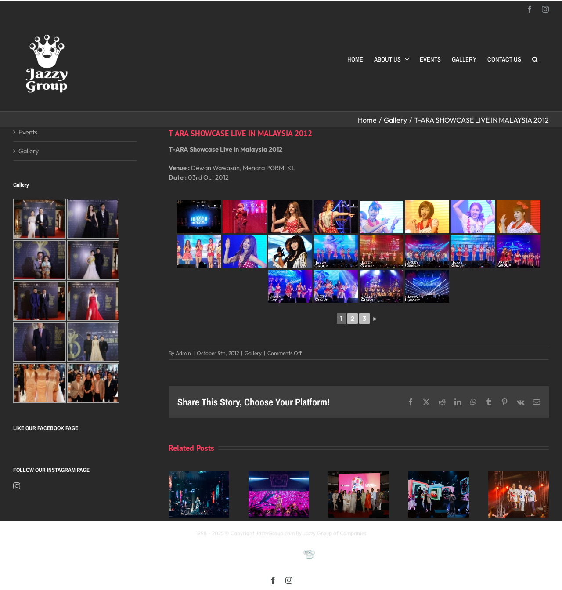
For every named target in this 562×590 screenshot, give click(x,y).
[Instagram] (16, 485)
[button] (535, 59)
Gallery (253, 353)
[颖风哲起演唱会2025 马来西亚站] (438, 475)
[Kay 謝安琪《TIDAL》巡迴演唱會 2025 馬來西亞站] (199, 475)
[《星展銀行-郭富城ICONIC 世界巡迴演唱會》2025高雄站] (279, 475)
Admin (183, 353)
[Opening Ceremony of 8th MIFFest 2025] (358, 475)
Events (27, 132)
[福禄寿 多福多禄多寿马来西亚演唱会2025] (518, 475)
